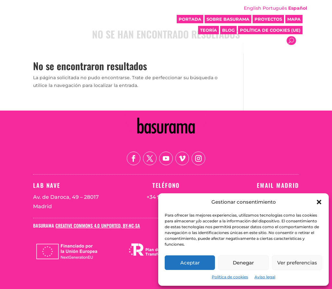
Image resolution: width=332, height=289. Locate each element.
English (252, 8)
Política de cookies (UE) (270, 30)
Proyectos (268, 19)
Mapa (294, 19)
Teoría (208, 30)
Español (297, 8)
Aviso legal (265, 276)
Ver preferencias (297, 263)
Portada (190, 19)
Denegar (243, 263)
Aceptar (190, 263)
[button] (319, 202)
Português (275, 8)
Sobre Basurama (228, 19)
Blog (228, 30)
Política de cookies (230, 276)
